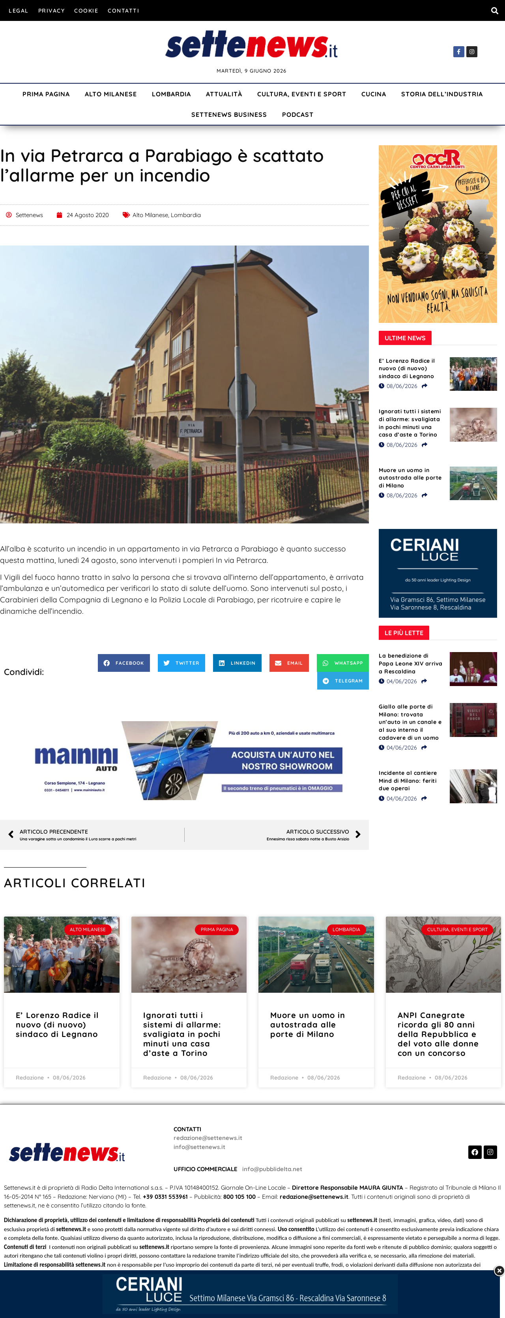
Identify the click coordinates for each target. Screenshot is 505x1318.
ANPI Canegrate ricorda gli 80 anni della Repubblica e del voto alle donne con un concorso (438, 1034)
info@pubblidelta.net (272, 1169)
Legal (19, 10)
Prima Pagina (46, 94)
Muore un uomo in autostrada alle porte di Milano (410, 478)
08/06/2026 (398, 386)
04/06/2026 (398, 681)
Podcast (298, 114)
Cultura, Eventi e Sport (301, 94)
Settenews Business (229, 114)
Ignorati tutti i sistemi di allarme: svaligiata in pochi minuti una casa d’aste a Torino (410, 423)
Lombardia (171, 94)
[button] (494, 10)
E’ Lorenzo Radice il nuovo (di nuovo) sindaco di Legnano (407, 368)
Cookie (86, 10)
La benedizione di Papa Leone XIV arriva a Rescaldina (411, 663)
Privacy (51, 10)
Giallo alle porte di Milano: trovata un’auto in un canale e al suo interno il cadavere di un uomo (410, 722)
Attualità (224, 94)
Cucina (373, 94)
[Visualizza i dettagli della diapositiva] (184, 760)
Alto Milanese (111, 94)
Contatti (123, 10)
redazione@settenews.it (208, 1138)
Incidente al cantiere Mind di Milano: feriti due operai (408, 780)
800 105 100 (239, 1196)
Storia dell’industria (442, 94)
